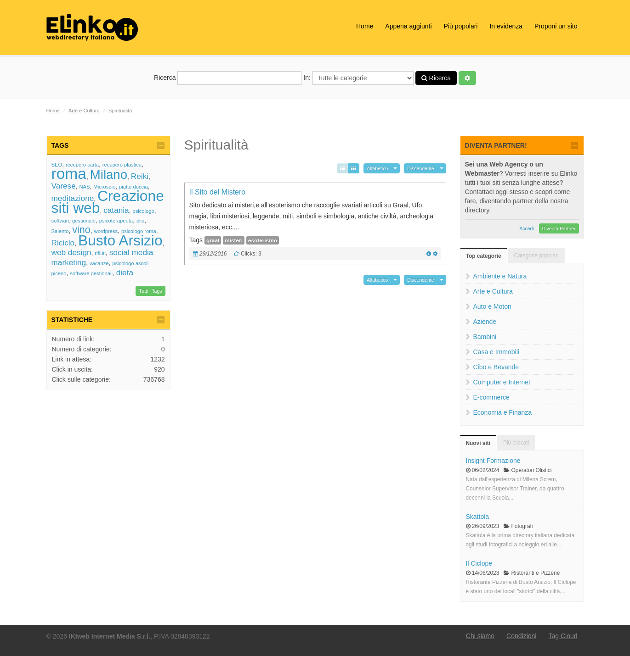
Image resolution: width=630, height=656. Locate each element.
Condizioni (521, 636)
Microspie (104, 186)
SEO (56, 164)
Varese (63, 185)
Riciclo (63, 242)
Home (364, 26)
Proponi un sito (555, 26)
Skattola (477, 516)
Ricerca (227, 78)
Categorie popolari (536, 255)
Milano (108, 174)
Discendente (420, 168)
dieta (124, 272)
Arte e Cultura (84, 110)
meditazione (72, 198)
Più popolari (461, 26)
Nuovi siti (478, 443)
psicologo (143, 211)
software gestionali (91, 273)
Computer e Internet (502, 382)
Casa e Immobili (496, 352)
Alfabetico (377, 168)
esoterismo (262, 240)
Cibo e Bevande (496, 367)
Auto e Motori (492, 306)
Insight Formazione (493, 460)
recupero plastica (122, 164)
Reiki (139, 176)
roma (69, 173)
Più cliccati (516, 442)
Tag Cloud (562, 636)
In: (358, 78)
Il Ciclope (479, 563)
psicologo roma (138, 231)
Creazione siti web (107, 202)
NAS (84, 186)
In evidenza (505, 26)
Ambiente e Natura (500, 276)
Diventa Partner (559, 228)
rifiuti (100, 253)
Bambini (485, 336)
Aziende (485, 321)
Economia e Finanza (502, 412)
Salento (60, 231)
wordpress (106, 231)
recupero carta (82, 164)
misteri (234, 240)
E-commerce (491, 397)
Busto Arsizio (120, 240)
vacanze (99, 263)
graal (212, 240)
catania (116, 210)
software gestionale (73, 220)
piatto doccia (133, 186)
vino (81, 229)
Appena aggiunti (408, 26)
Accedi (526, 228)
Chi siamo (480, 636)
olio (140, 220)
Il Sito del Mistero (217, 192)
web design (71, 252)
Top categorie (483, 256)
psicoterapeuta (116, 220)
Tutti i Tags (150, 291)
